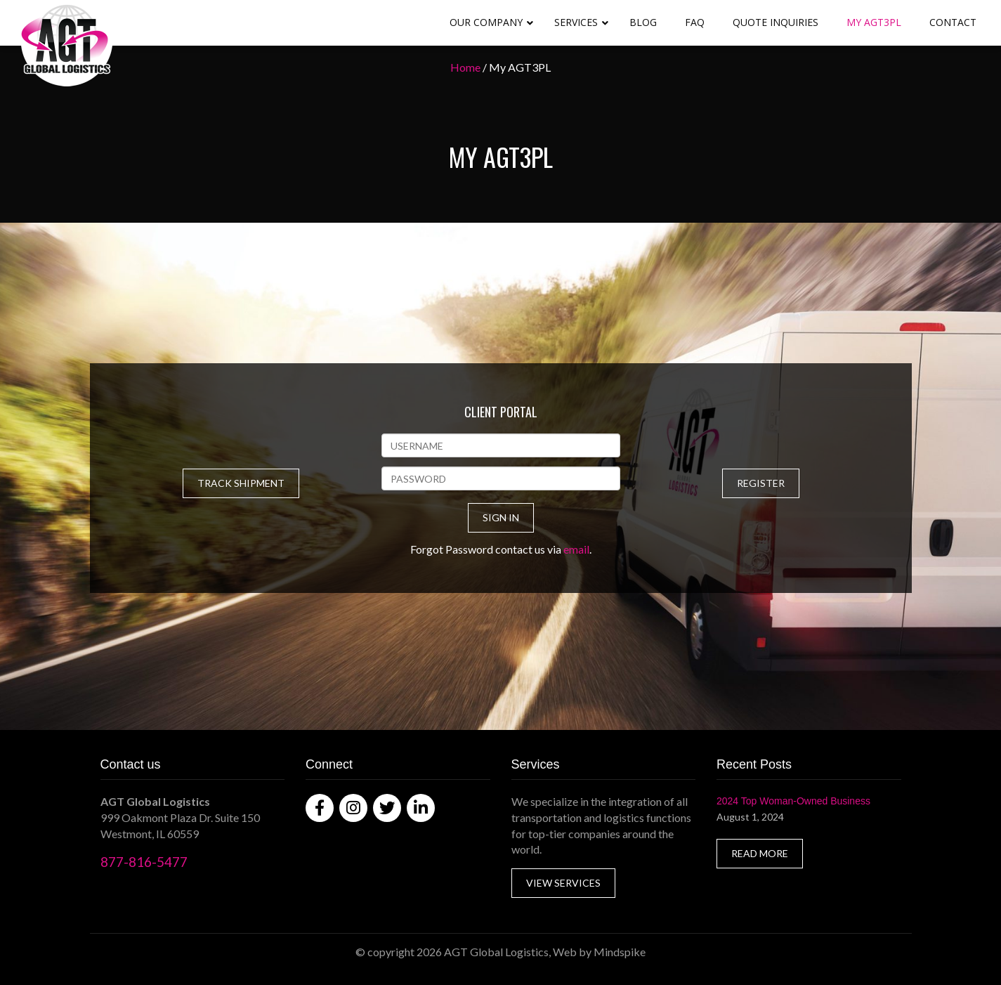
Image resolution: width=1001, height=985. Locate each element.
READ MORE (759, 853)
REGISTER (761, 483)
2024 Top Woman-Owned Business (793, 801)
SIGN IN (501, 517)
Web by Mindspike (599, 951)
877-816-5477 (144, 862)
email (576, 549)
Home (465, 67)
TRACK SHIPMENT (240, 483)
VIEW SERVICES (563, 883)
